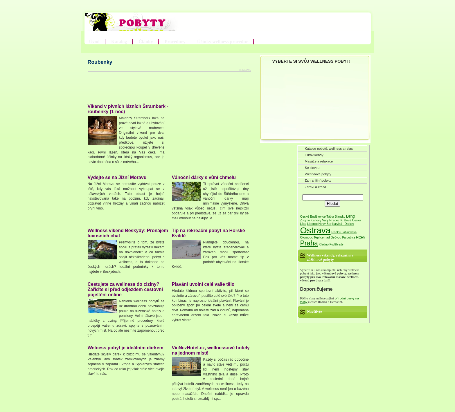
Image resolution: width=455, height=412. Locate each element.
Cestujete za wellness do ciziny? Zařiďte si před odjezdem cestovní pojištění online (125, 289)
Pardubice (348, 237)
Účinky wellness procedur (222, 41)
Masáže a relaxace (319, 161)
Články (146, 41)
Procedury (175, 41)
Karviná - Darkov (343, 223)
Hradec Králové (340, 220)
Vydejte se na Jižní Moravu (117, 177)
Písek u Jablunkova (344, 232)
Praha (309, 243)
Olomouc (306, 237)
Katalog (119, 41)
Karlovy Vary (320, 220)
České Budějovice (313, 216)
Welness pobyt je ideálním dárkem (125, 347)
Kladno (324, 244)
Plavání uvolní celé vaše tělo (203, 284)
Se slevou (312, 167)
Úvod (94, 41)
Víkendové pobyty (318, 174)
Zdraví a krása (315, 187)
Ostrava (315, 230)
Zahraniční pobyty (318, 180)
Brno (350, 216)
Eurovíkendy (314, 155)
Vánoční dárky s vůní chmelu (204, 177)
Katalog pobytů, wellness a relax (329, 148)
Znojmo (305, 220)
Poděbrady (337, 244)
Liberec (312, 223)
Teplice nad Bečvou (327, 237)
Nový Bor (325, 223)
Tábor (330, 216)
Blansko (340, 216)
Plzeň (360, 237)
